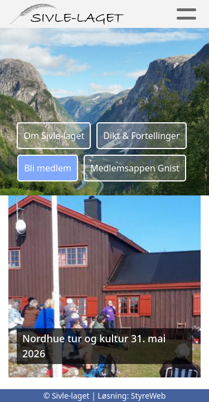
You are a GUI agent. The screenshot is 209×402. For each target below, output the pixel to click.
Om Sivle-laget (53, 136)
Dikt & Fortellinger (141, 136)
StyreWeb (148, 395)
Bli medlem (47, 168)
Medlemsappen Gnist (134, 168)
